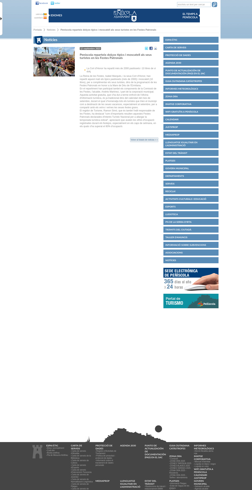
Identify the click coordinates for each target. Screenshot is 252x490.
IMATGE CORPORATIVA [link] (178, 104)
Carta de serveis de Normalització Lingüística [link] (82, 480)
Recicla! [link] (170, 191)
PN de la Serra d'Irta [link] (178, 221)
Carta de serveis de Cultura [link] (80, 461)
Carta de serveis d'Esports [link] (78, 466)
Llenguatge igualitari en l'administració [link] (181, 144)
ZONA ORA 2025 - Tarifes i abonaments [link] (178, 476)
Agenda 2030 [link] (173, 62)
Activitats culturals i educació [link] (185, 198)
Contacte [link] (174, 459)
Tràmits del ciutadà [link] (178, 229)
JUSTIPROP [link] (171, 127)
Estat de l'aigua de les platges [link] (179, 487)
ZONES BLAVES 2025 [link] (180, 466)
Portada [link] (37, 29)
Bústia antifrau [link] (53, 453)
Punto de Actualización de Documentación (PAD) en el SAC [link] (185, 72)
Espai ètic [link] (171, 39)
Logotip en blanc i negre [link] (205, 464)
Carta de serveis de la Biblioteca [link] (81, 457)
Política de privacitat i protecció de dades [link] (105, 457)
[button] (214, 5)
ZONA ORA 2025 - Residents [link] (177, 471)
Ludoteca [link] (171, 214)
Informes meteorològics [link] (181, 88)
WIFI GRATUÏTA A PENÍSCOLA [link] (181, 111)
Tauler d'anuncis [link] (176, 237)
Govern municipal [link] (177, 168)
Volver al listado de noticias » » (144, 140)
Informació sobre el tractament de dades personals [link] (104, 462)
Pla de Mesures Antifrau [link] (57, 455)
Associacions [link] (174, 252)
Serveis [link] (169, 183)
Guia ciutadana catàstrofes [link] (183, 81)
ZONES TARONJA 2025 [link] (180, 463)
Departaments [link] (174, 175)
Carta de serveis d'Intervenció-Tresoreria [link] (81, 471)
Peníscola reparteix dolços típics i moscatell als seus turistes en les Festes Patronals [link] (108, 29)
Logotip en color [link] (202, 466)
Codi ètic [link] (51, 450)
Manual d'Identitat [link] (202, 462)
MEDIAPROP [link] (172, 134)
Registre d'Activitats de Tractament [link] (105, 452)
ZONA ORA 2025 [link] (177, 461)
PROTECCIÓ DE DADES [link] (178, 55)
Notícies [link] (51, 29)
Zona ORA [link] (171, 96)
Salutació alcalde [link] (202, 486)
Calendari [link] (172, 119)
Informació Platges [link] (178, 483)
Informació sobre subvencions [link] (185, 244)
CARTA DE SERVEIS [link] (175, 47)
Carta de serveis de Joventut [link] (80, 475)
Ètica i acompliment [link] (55, 448)
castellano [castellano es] (40, 18)
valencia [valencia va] (41, 14)
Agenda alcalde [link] (201, 489)
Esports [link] (170, 206)
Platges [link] (170, 160)
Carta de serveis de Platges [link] (80, 485)
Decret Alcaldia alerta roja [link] (203, 452)
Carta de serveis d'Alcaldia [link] (78, 452)
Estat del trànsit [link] (176, 152)
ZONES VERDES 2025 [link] (180, 468)
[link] (40, 3)
